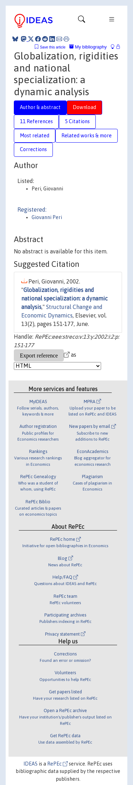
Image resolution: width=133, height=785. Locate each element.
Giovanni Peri (47, 217)
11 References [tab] (36, 121)
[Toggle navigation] (82, 21)
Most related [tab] (34, 135)
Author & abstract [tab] (40, 107)
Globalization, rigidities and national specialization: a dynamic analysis (64, 298)
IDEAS (30, 764)
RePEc (57, 764)
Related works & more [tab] (86, 135)
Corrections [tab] (33, 149)
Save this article (52, 47)
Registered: (31, 209)
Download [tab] (84, 107)
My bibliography (88, 47)
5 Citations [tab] (77, 121)
